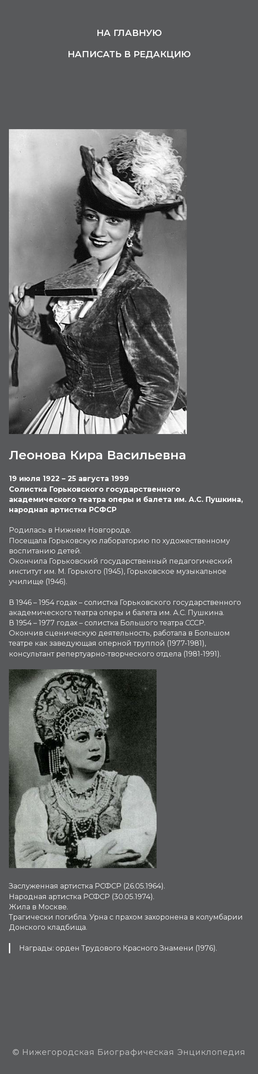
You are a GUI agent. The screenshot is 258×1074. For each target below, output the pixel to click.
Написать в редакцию (129, 54)
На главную (129, 33)
